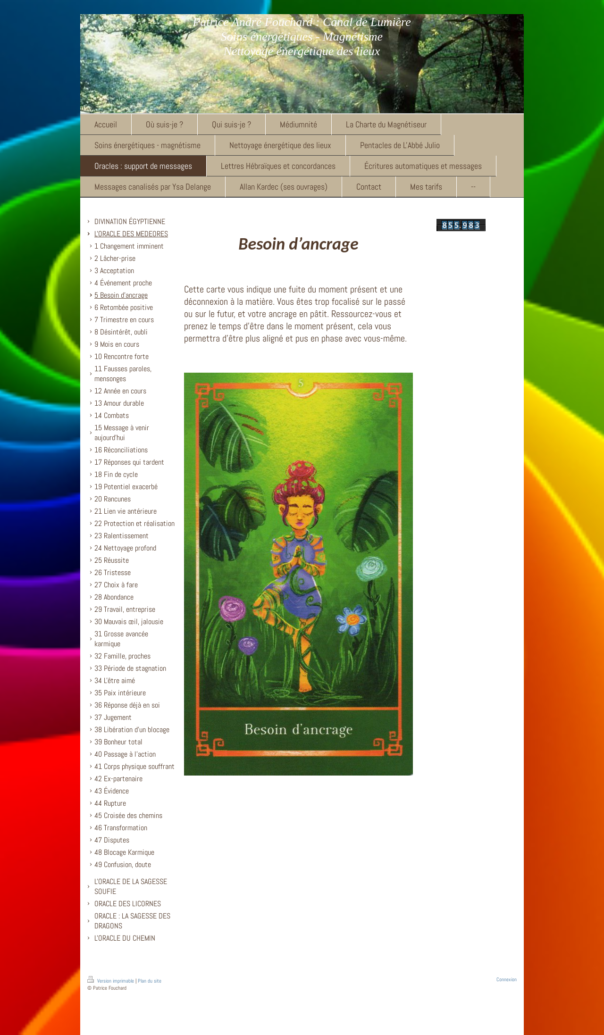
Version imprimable (111, 980)
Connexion (506, 979)
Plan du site (149, 980)
